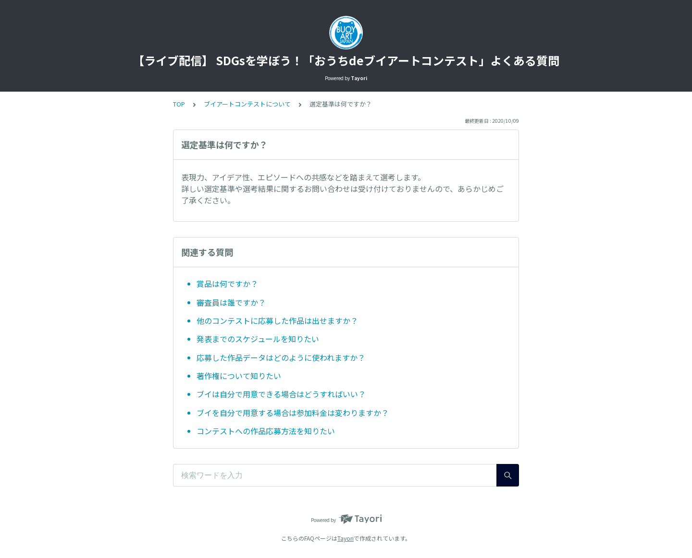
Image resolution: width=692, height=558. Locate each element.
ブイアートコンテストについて (247, 103)
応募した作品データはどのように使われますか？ (281, 357)
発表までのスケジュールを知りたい (258, 338)
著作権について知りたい (239, 375)
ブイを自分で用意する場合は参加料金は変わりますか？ (293, 412)
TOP (179, 103)
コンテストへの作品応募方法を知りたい (266, 431)
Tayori (345, 538)
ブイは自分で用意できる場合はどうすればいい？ (281, 394)
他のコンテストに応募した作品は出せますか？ (277, 320)
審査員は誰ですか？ (231, 302)
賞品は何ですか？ (227, 283)
